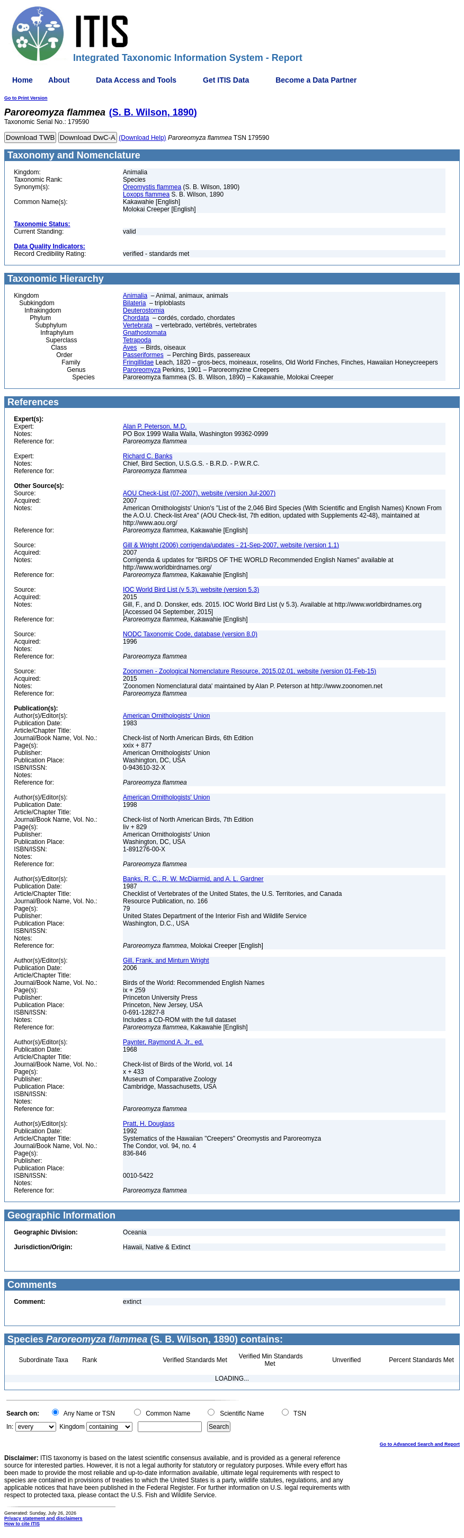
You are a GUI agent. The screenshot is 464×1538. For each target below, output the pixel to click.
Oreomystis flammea (152, 187)
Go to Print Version (26, 98)
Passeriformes (143, 355)
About (58, 80)
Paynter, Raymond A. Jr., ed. (163, 1042)
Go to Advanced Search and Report (420, 1444)
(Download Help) (142, 137)
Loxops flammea (146, 194)
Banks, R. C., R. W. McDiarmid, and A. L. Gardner (193, 879)
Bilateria (134, 303)
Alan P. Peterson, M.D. (155, 426)
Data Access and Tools (136, 80)
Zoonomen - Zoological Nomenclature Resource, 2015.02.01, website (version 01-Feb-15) (249, 671)
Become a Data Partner (315, 80)
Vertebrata (137, 325)
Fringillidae (138, 362)
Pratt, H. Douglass (148, 1123)
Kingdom (71, 1426)
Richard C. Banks (147, 456)
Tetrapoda (137, 340)
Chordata (136, 318)
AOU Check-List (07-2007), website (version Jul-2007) (199, 493)
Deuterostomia (143, 310)
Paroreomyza (141, 370)
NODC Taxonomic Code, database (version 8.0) (190, 634)
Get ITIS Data (226, 80)
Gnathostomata (144, 332)
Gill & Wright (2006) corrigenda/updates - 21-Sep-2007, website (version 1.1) (231, 545)
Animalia (135, 295)
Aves (130, 347)
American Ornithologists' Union (166, 715)
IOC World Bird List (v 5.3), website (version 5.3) (191, 589)
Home (22, 80)
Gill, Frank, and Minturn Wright (166, 960)
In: (9, 1426)
